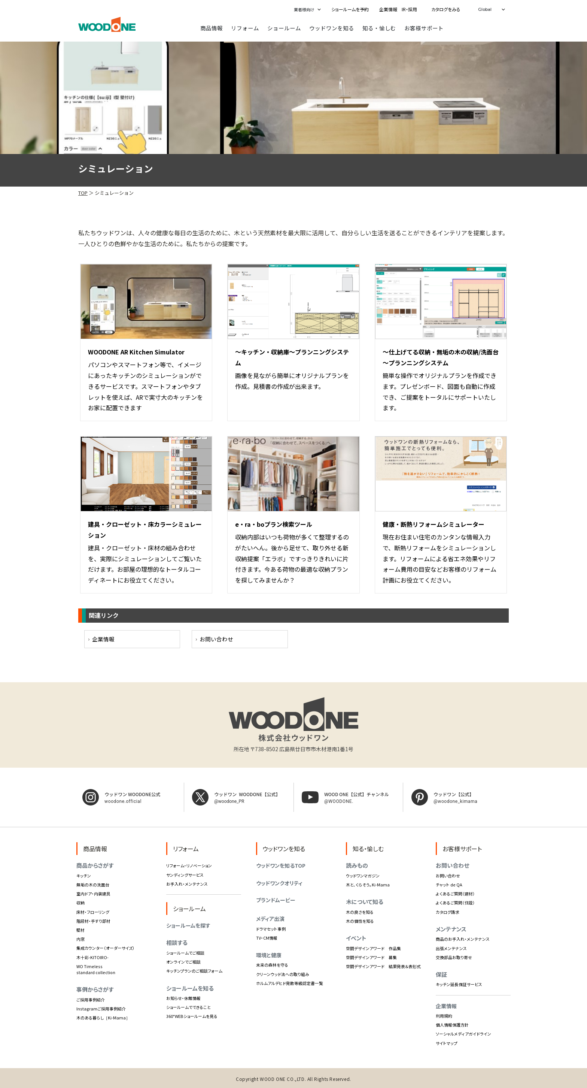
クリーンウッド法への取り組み (282, 973)
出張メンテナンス (451, 948)
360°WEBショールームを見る (192, 1016)
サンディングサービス (185, 874)
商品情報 (211, 27)
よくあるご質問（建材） (455, 893)
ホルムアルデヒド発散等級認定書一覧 (289, 982)
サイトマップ (446, 1042)
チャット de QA (449, 884)
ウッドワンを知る (331, 27)
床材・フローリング (92, 911)
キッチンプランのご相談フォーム (194, 970)
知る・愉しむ (379, 27)
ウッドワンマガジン (363, 875)
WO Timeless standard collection (95, 968)
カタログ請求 (447, 911)
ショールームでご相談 (185, 952)
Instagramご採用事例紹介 (101, 1008)
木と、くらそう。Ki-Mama (368, 884)
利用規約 (444, 1015)
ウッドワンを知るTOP (280, 865)
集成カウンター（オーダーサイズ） (105, 948)
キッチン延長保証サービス (459, 984)
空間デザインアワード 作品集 (373, 948)
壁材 (80, 930)
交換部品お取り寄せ (454, 956)
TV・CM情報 (266, 937)
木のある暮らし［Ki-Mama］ (103, 1017)
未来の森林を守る (272, 964)
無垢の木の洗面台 (92, 884)
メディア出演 (270, 918)
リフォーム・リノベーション (189, 865)
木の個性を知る (360, 921)
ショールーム (284, 27)
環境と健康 (269, 954)
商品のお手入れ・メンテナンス (463, 939)
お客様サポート (424, 27)
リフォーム (245, 27)
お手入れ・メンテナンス (187, 883)
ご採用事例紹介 (90, 999)
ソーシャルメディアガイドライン (463, 1033)
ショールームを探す (188, 925)
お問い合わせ (216, 639)
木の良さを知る (360, 911)
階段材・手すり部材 (93, 920)
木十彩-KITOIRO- (92, 956)
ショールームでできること (188, 1007)
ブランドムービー (275, 900)
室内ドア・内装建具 (93, 893)
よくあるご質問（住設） (455, 902)
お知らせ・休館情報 (183, 998)
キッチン (83, 875)
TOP (83, 192)
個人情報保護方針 (452, 1024)
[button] (306, 9)
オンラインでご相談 (183, 961)
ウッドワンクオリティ (279, 882)
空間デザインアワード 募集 (371, 956)
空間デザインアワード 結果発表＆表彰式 (383, 966)
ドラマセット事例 (271, 928)
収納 (80, 902)
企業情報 (103, 639)
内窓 (80, 939)
